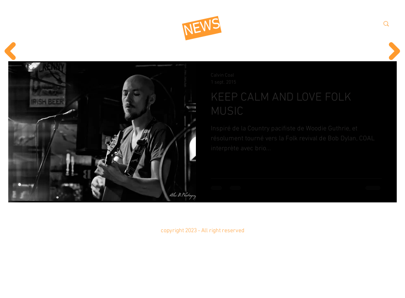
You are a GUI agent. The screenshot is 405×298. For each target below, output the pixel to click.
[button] (386, 24)
